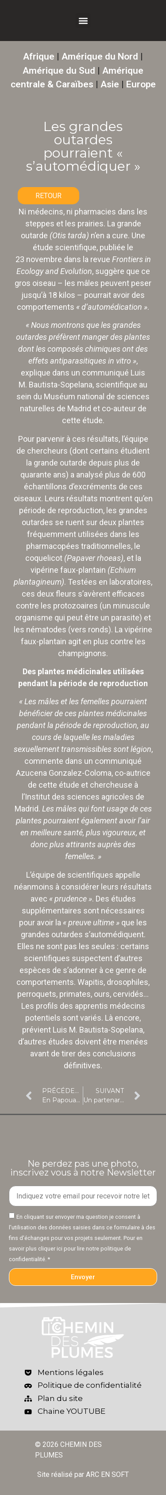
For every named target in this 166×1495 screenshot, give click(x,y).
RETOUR (48, 196)
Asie (109, 84)
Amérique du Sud (59, 70)
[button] (83, 20)
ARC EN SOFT (107, 1474)
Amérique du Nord (100, 56)
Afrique (38, 56)
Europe (141, 84)
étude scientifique (65, 247)
